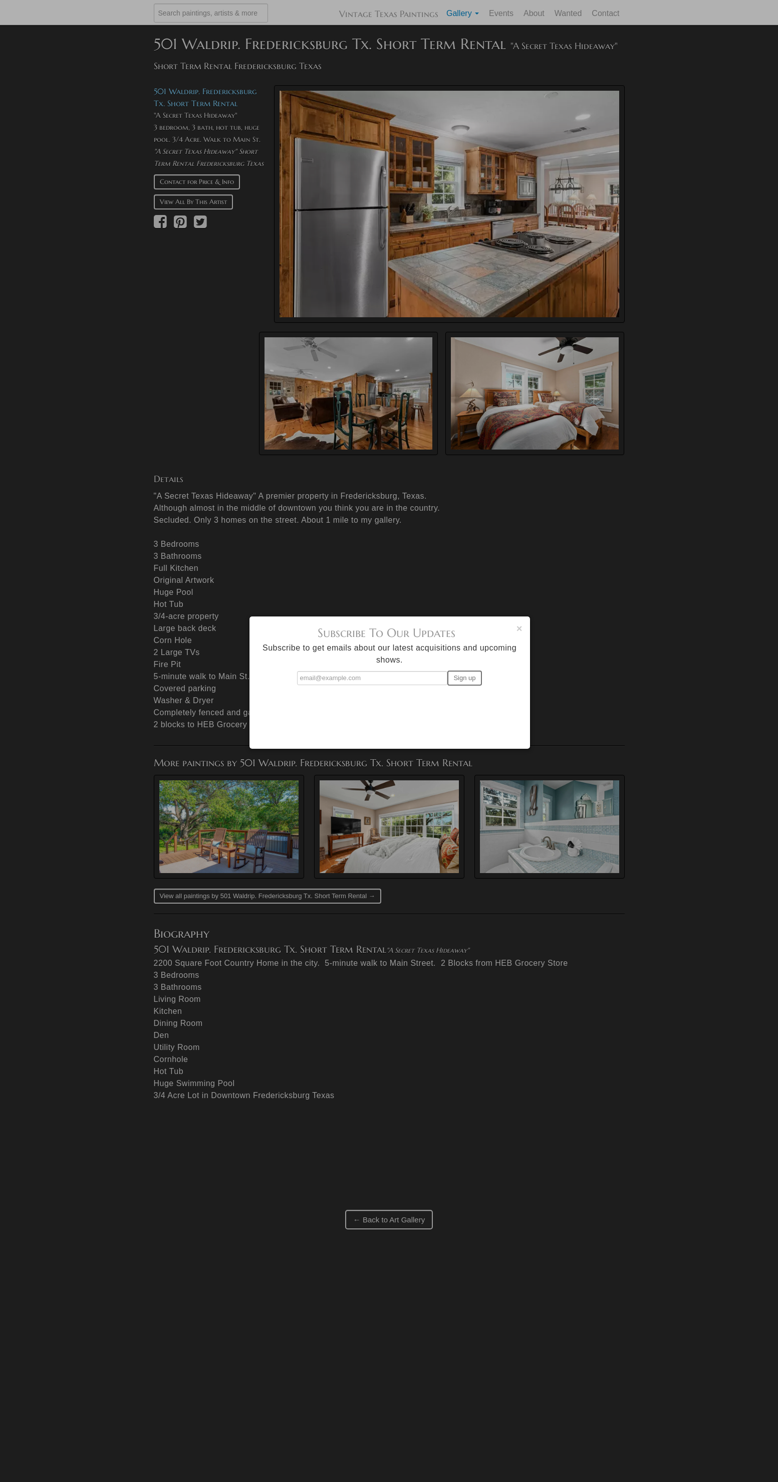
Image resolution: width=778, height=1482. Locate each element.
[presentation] (390, 712)
